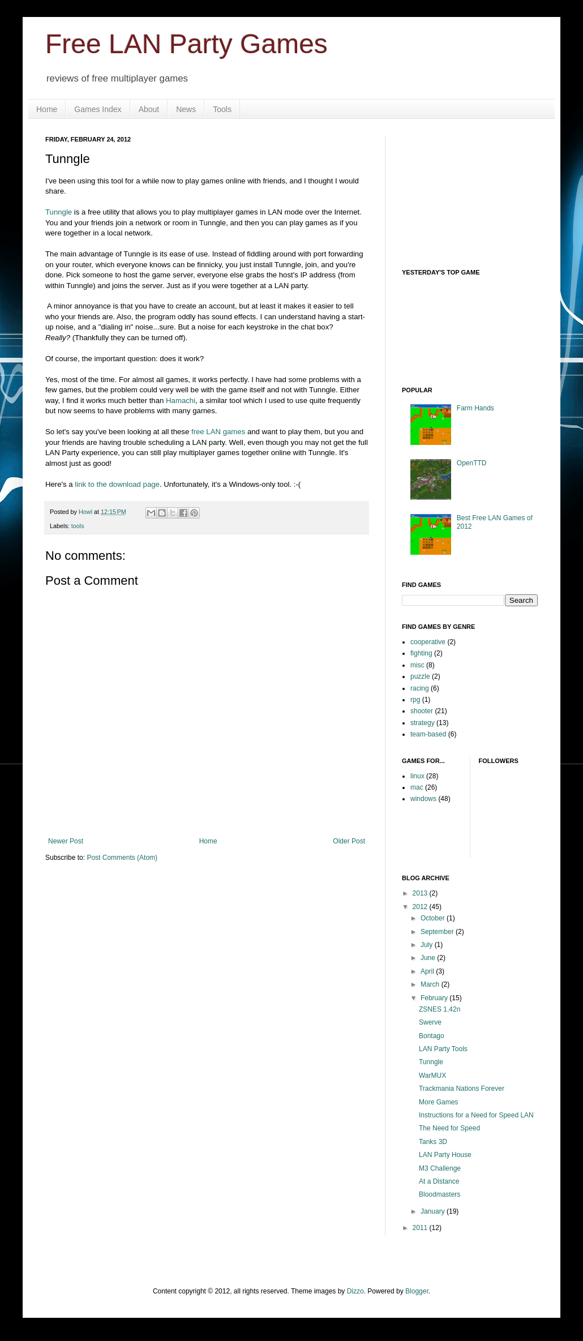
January (434, 1211)
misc (417, 665)
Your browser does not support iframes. (487, 324)
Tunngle (58, 212)
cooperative (427, 642)
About (149, 109)
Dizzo (355, 1291)
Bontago (431, 1036)
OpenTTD (472, 463)
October (434, 918)
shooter (421, 711)
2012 (421, 907)
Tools (222, 109)
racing (419, 688)
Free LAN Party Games (186, 44)
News (186, 109)
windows (423, 799)
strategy (422, 723)
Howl (86, 511)
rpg (415, 700)
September (438, 932)
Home (46, 109)
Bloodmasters (439, 1194)
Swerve (430, 1022)
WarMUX (432, 1075)
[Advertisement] (458, 192)
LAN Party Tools (443, 1049)
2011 (421, 1228)
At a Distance (439, 1181)
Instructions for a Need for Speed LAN (476, 1115)
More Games (438, 1102)
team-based (428, 734)
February (435, 998)
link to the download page (117, 484)
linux (417, 776)
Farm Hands (475, 408)
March (431, 984)
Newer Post (65, 841)
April (428, 971)
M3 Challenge (440, 1168)
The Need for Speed (449, 1128)
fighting (421, 653)
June (429, 958)
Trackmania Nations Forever (461, 1088)
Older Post (349, 841)
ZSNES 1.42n (439, 1009)
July (428, 945)
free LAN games (218, 431)
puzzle (420, 676)
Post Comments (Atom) (122, 858)
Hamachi (180, 400)
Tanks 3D (433, 1142)
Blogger (416, 1291)
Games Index (97, 109)
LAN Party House (445, 1155)
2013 (421, 893)
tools (77, 525)
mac (416, 787)
